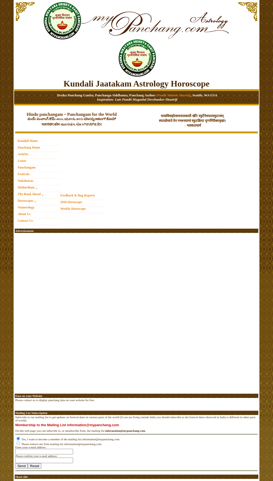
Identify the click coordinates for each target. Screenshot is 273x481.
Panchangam (26, 167)
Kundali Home (28, 141)
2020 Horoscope (71, 202)
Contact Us (25, 221)
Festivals (24, 174)
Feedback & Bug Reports (77, 195)
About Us (24, 214)
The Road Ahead (31, 194)
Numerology (26, 207)
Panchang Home (29, 147)
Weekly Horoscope (73, 209)
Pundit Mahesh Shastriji (173, 95)
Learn (22, 161)
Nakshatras (25, 181)
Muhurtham (28, 188)
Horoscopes (27, 201)
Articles (23, 154)
